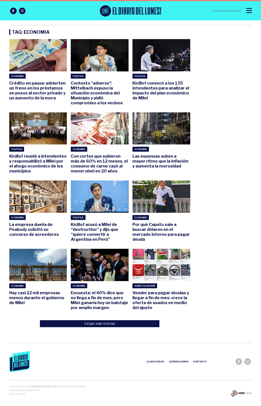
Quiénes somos (178, 361)
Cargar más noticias (99, 324)
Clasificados (155, 361)
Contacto (199, 361)
